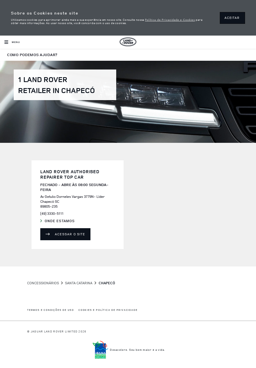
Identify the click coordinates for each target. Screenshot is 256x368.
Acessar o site (70, 234)
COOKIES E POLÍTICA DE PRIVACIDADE (107, 310)
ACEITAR (232, 17)
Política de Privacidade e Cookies (170, 19)
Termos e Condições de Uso (50, 310)
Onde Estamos (63, 221)
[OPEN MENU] (12, 42)
